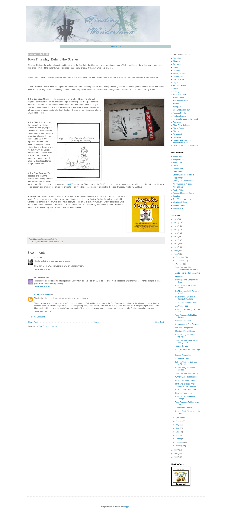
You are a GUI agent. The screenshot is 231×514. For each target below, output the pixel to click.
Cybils (175, 67)
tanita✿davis (39, 277)
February (179, 442)
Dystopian (177, 70)
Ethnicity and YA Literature (183, 175)
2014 (176, 233)
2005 (176, 457)
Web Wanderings (180, 202)
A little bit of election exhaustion (187, 273)
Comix (175, 166)
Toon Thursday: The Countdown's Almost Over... (187, 268)
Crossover (177, 64)
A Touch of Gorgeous (183, 408)
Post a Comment (38, 317)
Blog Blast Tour (179, 160)
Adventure (177, 58)
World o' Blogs (179, 205)
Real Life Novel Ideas (183, 393)
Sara (36, 258)
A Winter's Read (181, 306)
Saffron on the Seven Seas (186, 303)
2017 (176, 223)
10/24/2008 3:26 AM (42, 269)
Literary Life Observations (183, 181)
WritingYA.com (115, 46)
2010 (176, 247)
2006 (176, 454)
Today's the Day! (181, 346)
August (179, 421)
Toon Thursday (42, 242)
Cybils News (178, 172)
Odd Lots (179, 276)
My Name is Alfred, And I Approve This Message (185, 385)
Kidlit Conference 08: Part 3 (186, 389)
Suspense (177, 137)
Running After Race (183, 321)
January (179, 446)
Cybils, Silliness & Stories (185, 380)
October (179, 264)
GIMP (70, 184)
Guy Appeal (177, 83)
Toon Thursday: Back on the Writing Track (186, 341)
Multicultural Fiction (181, 101)
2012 (176, 240)
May (178, 432)
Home (96, 322)
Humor (176, 89)
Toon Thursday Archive (182, 199)
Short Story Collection (181, 125)
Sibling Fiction (178, 128)
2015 (176, 230)
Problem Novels (179, 113)
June (178, 428)
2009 (176, 251)
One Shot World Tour (181, 110)
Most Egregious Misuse (182, 184)
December (180, 257)
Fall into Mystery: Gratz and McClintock (186, 363)
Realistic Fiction (179, 116)
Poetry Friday (178, 190)
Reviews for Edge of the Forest (185, 119)
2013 (176, 237)
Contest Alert (178, 169)
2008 (176, 254)
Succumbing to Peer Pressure (187, 324)
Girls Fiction (178, 76)
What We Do (58, 242)
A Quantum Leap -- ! (183, 359)
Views (51, 242)
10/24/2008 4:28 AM (42, 287)
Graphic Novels (179, 79)
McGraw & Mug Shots (184, 328)
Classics (176, 61)
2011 (176, 244)
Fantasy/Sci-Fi (179, 73)
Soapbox (176, 196)
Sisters (176, 131)
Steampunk (177, 134)
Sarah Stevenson (41, 295)
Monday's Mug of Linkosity (185, 331)
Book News (177, 163)
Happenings (178, 178)
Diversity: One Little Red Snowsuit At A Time (185, 298)
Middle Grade (178, 98)
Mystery (176, 104)
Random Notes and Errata (183, 193)
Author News (178, 156)
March (178, 439)
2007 (176, 450)
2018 (176, 219)
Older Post (159, 322)
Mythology (177, 107)
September (180, 418)
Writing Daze (178, 208)
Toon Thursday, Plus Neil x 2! (186, 373)
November (180, 261)
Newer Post (33, 322)
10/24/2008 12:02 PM (43, 312)
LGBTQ (176, 92)
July (177, 425)
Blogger (126, 507)
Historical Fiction (179, 86)
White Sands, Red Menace (186, 377)
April (178, 435)
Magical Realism (179, 95)
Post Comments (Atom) (48, 326)
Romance (177, 122)
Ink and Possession (183, 355)
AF (35, 242)
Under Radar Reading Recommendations (182, 141)
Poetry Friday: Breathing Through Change (185, 397)
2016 (176, 226)
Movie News (178, 187)
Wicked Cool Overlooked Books (185, 146)
